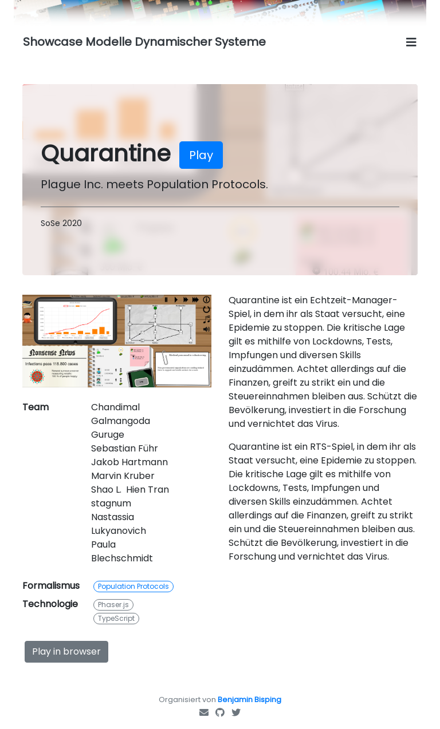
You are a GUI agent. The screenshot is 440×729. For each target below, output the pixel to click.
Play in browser (66, 651)
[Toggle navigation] (411, 42)
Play (201, 155)
